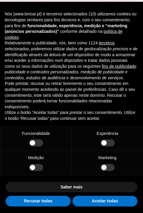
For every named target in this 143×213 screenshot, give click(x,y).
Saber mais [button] (72, 187)
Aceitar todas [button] (105, 201)
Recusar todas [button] (38, 201)
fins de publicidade (119, 66)
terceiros (107, 43)
